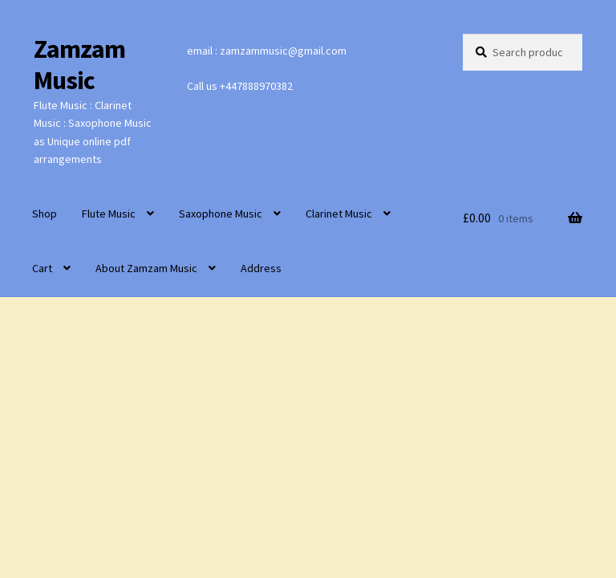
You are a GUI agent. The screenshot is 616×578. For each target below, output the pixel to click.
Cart (42, 268)
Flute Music (109, 213)
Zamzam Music (79, 64)
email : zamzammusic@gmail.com (266, 50)
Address (261, 268)
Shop (44, 213)
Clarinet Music (339, 213)
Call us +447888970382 (240, 86)
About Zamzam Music (146, 268)
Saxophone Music (220, 213)
